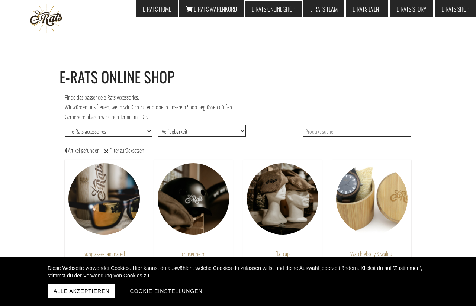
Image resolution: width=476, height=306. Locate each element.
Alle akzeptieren (82, 291)
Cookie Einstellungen (166, 291)
